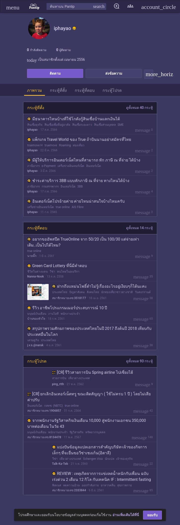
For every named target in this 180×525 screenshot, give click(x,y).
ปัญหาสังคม (77, 292)
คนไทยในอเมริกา (68, 271)
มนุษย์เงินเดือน (36, 313)
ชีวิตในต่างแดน (37, 271)
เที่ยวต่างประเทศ (79, 378)
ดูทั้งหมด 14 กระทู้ (139, 228)
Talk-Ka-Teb (60, 463)
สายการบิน (59, 378)
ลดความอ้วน (71, 485)
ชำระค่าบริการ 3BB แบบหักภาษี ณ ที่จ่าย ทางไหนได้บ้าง (78, 180)
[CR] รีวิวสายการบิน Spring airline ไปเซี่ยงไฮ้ (92, 372)
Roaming (65, 145)
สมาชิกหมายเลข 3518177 (69, 298)
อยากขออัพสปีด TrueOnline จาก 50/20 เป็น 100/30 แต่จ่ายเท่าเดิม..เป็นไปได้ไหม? (83, 242)
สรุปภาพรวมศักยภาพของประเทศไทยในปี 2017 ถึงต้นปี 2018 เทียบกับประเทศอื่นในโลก (89, 331)
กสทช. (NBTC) (53, 405)
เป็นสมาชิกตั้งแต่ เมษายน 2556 (56, 60)
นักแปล (109, 459)
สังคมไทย (93, 292)
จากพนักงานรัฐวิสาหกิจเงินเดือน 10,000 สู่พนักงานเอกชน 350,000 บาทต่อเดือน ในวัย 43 (86, 423)
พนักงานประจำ (70, 313)
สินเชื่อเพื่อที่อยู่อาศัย (57, 124)
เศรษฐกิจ (33, 340)
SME (121, 124)
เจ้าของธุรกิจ (124, 459)
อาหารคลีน (108, 485)
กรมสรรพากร (50, 186)
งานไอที (53, 313)
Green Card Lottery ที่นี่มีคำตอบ (57, 265)
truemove (50, 145)
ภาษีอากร (33, 166)
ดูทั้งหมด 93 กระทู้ (139, 361)
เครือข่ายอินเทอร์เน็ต (71, 166)
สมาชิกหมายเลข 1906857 (44, 410)
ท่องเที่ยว (78, 145)
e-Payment (49, 166)
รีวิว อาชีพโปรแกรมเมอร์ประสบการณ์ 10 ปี (67, 308)
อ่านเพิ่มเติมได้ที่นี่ (125, 515)
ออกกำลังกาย (90, 485)
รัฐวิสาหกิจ (76, 432)
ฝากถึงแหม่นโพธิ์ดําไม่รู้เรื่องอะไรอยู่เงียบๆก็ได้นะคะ (99, 286)
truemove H (35, 145)
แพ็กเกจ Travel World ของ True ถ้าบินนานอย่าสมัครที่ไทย (79, 139)
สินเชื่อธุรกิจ (34, 124)
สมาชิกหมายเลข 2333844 (69, 490)
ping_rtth (58, 384)
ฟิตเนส (56, 485)
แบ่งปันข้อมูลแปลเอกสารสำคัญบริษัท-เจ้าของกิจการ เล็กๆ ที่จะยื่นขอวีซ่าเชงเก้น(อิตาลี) (99, 450)
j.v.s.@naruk (35, 345)
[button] (12, 6)
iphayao (32, 129)
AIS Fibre (78, 207)
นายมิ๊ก (31, 256)
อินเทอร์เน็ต (93, 166)
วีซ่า (52, 271)
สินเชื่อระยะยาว (82, 124)
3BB (80, 186)
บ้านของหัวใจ (36, 318)
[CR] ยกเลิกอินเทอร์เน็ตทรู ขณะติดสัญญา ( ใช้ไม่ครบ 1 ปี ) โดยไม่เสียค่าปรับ (89, 397)
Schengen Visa (93, 459)
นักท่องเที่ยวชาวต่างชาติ (117, 292)
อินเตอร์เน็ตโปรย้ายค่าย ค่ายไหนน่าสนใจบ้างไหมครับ (76, 201)
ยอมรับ (152, 515)
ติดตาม (55, 73)
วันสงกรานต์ (143, 292)
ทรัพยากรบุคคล (95, 432)
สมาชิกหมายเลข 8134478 (44, 437)
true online (63, 207)
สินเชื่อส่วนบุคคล (105, 124)
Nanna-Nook (35, 276)
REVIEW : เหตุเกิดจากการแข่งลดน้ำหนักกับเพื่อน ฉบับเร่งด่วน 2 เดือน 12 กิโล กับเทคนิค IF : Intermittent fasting (101, 476)
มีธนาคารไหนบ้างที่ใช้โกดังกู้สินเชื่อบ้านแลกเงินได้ (73, 119)
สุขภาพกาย (124, 485)
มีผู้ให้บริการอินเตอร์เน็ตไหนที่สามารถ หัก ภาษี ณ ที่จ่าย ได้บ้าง (84, 160)
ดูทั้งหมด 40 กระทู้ (139, 107)
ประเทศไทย (59, 292)
